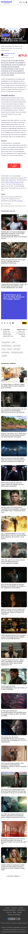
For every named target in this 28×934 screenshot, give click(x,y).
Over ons (9, 912)
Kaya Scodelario (5, 352)
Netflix (20, 200)
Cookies (7, 908)
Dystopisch (4, 355)
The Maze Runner (6, 342)
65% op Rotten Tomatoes (13, 182)
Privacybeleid (21, 910)
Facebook (11, 919)
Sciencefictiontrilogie (6, 345)
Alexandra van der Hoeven (9, 54)
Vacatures (14, 908)
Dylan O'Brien (17, 349)
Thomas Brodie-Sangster (17, 352)
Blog (14, 912)
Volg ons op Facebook (13, 914)
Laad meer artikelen (14, 876)
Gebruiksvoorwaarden (9, 910)
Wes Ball (10, 349)
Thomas (4, 349)
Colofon (19, 912)
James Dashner (16, 345)
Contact (20, 908)
